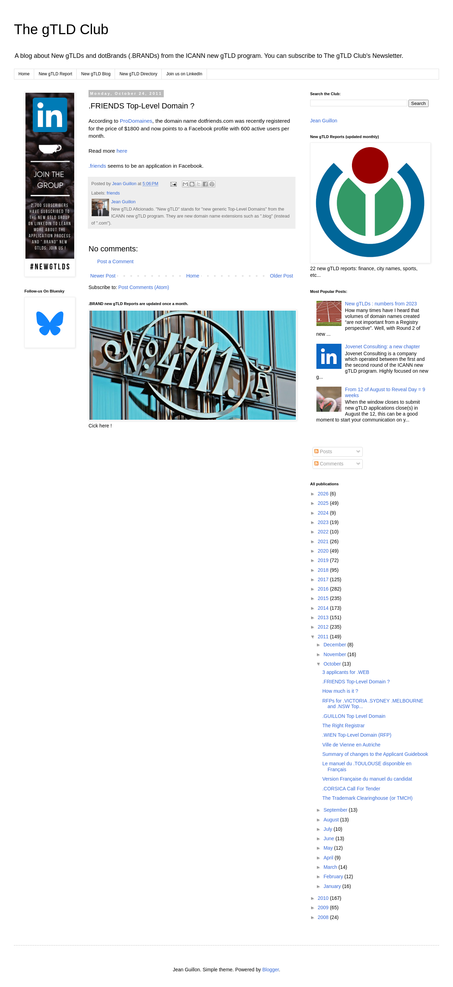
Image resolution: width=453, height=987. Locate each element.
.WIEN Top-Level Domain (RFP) (356, 735)
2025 (324, 503)
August (331, 819)
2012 (324, 627)
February (333, 876)
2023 (324, 522)
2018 (324, 570)
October (332, 664)
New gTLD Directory (138, 73)
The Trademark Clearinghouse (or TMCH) (367, 798)
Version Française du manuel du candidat (367, 779)
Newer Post (102, 276)
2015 (324, 598)
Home (24, 73)
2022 (324, 531)
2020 (324, 551)
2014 (324, 608)
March (330, 867)
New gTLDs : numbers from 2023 (381, 303)
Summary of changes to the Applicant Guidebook (375, 754)
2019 (324, 560)
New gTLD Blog (95, 73)
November (335, 654)
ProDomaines (136, 121)
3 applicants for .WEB (345, 672)
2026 (324, 493)
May (328, 848)
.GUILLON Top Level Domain (353, 716)
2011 (324, 636)
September (335, 810)
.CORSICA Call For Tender (351, 788)
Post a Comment (115, 261)
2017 (324, 579)
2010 (324, 898)
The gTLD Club (61, 29)
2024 (324, 513)
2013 (324, 617)
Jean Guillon (323, 120)
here (121, 151)
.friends (97, 166)
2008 (324, 917)
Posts (323, 451)
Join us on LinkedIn (184, 73)
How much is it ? (340, 691)
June (329, 838)
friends (113, 193)
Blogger (270, 969)
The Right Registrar (343, 725)
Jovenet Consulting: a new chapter (382, 346)
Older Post (281, 276)
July (328, 829)
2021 (324, 541)
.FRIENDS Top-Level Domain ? (356, 681)
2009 (324, 907)
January (332, 886)
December (335, 644)
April (329, 857)
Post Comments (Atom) (143, 287)
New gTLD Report (55, 73)
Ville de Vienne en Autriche (351, 744)
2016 (324, 589)
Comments (329, 463)
